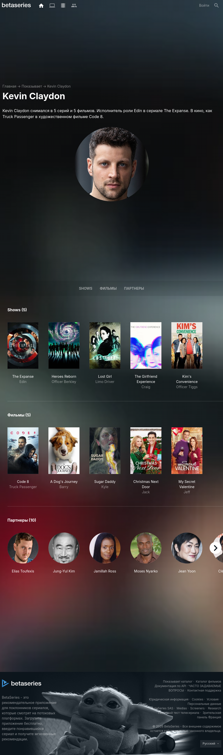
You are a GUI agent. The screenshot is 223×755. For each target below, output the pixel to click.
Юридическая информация (168, 699)
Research (214, 708)
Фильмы (108, 288)
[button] (22, 556)
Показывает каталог (177, 681)
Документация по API (170, 686)
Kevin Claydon (59, 86)
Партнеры (134, 288)
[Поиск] (216, 5)
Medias (182, 708)
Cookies (197, 699)
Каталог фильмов (208, 681)
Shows (85, 288)
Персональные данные (204, 704)
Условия (213, 699)
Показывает (32, 86)
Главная (9, 86)
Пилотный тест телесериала (178, 713)
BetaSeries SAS (162, 708)
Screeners (197, 708)
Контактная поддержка (204, 690)
